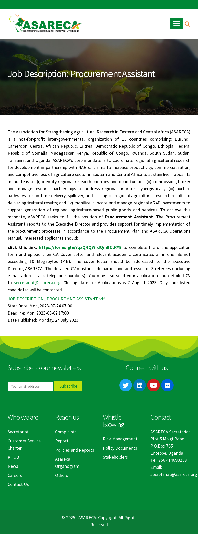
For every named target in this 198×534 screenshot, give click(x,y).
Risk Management (120, 439)
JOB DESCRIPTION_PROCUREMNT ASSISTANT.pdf (56, 299)
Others (61, 475)
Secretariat (18, 432)
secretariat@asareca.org (37, 282)
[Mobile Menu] (176, 23)
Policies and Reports (74, 450)
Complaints (66, 432)
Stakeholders (115, 457)
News (13, 466)
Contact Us (18, 484)
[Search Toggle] (187, 24)
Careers (15, 475)
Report (61, 441)
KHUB (13, 457)
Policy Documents (120, 448)
